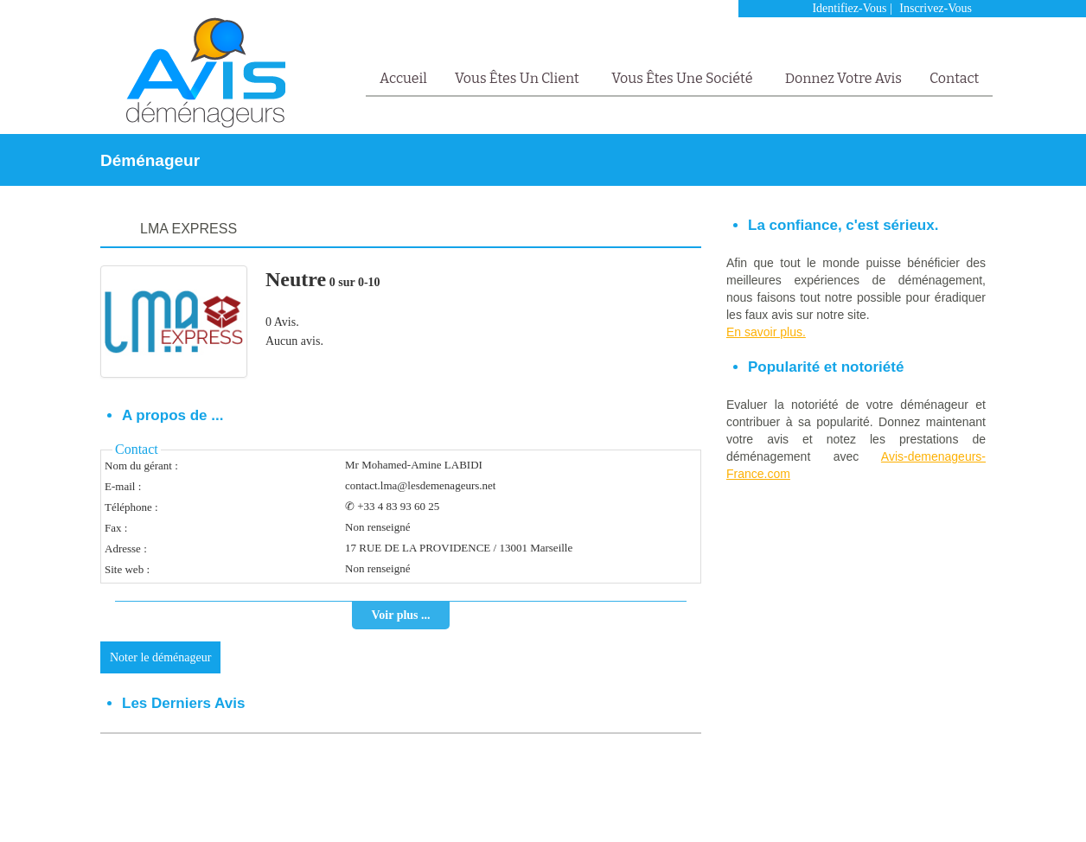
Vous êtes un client (518, 78)
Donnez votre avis (843, 78)
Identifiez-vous (849, 8)
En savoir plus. (766, 332)
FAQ (931, 804)
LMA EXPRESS (188, 228)
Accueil (403, 78)
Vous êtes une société (683, 78)
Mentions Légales (874, 804)
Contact (954, 78)
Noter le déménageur (160, 657)
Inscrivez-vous (935, 8)
